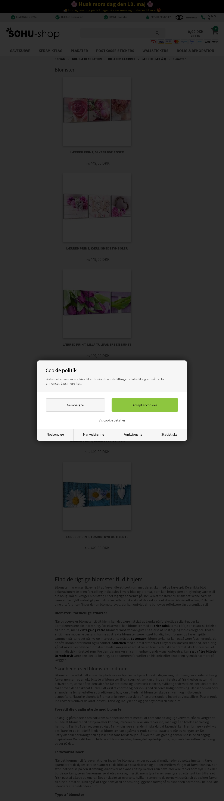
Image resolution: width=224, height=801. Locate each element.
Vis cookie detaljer (112, 420)
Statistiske (169, 434)
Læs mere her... (71, 383)
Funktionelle (133, 434)
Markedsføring (93, 434)
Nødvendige (55, 434)
